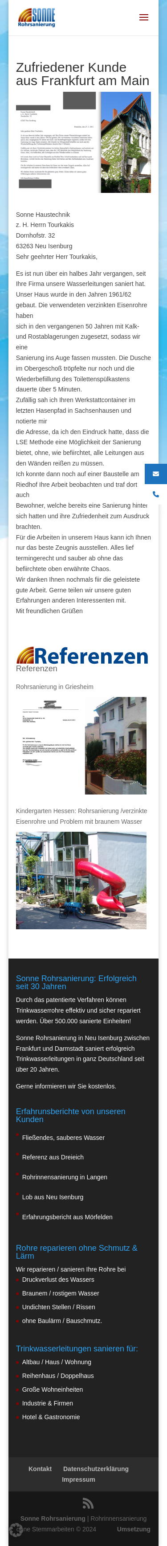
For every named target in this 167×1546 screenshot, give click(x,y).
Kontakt (40, 1468)
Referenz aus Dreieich (53, 1157)
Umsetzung (134, 1529)
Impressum (78, 1479)
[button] (16, 1530)
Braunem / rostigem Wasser (60, 1293)
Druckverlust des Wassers (58, 1279)
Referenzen (36, 668)
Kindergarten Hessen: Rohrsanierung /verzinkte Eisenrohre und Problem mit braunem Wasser (81, 816)
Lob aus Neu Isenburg (53, 1197)
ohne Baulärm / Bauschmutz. (62, 1320)
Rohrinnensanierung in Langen (64, 1177)
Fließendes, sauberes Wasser (63, 1137)
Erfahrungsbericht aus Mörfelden (67, 1217)
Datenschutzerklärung (96, 1468)
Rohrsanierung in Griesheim (55, 686)
